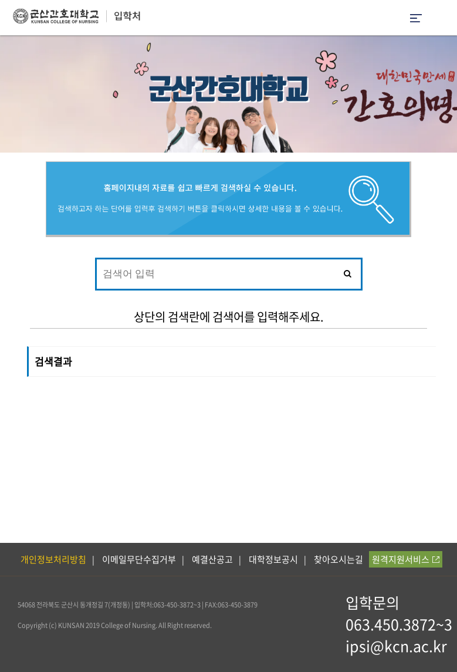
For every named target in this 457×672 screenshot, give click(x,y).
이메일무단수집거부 (139, 559)
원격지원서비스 (405, 559)
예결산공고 (212, 559)
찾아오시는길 (338, 559)
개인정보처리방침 (53, 559)
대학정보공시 (273, 559)
